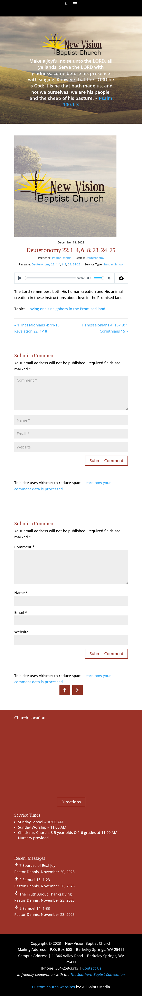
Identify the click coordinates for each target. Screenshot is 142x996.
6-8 (64, 264)
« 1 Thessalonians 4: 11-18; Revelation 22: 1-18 (37, 328)
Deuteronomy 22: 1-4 (46, 264)
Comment (24, 546)
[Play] (20, 278)
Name (21, 592)
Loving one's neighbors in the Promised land (66, 308)
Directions (71, 802)
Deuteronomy (95, 258)
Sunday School (113, 264)
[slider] (50, 278)
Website (21, 631)
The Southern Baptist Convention (97, 974)
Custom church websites (53, 986)
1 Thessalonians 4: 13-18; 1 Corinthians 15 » (105, 328)
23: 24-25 (74, 264)
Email (20, 612)
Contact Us (91, 968)
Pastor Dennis (61, 258)
